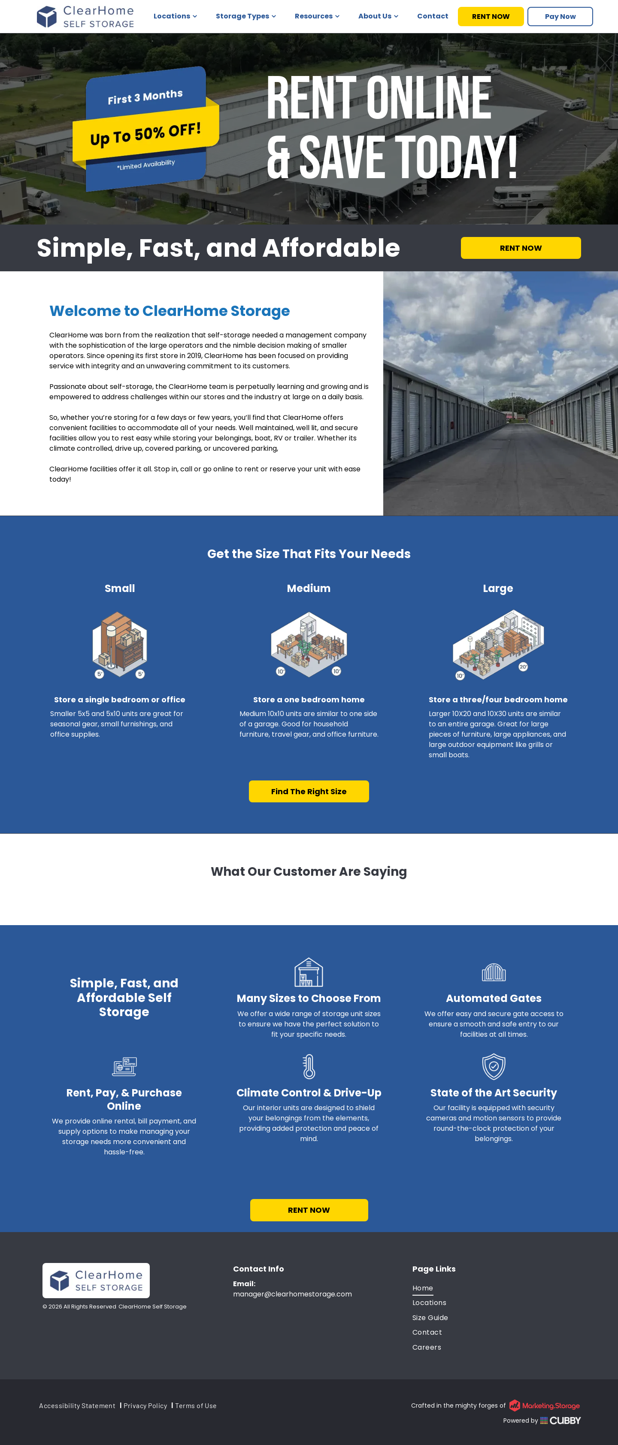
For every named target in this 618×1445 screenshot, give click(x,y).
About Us (378, 16)
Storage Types (246, 16)
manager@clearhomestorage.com (292, 1294)
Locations (175, 16)
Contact (432, 16)
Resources (317, 16)
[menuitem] (496, 1288)
